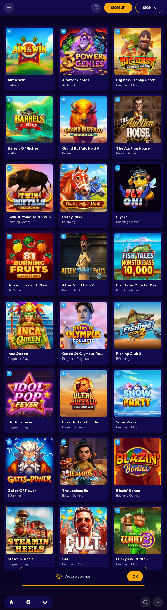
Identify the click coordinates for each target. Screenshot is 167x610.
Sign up (118, 8)
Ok (135, 576)
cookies (84, 576)
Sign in (149, 8)
